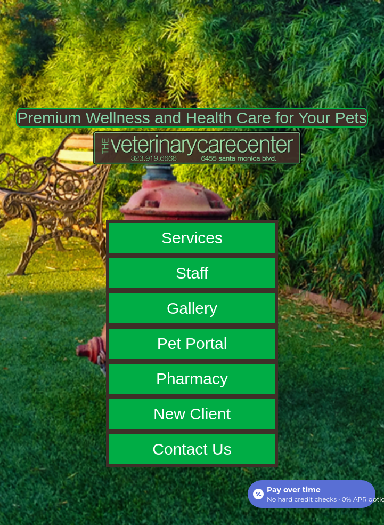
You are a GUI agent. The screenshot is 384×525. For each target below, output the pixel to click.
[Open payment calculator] (311, 494)
